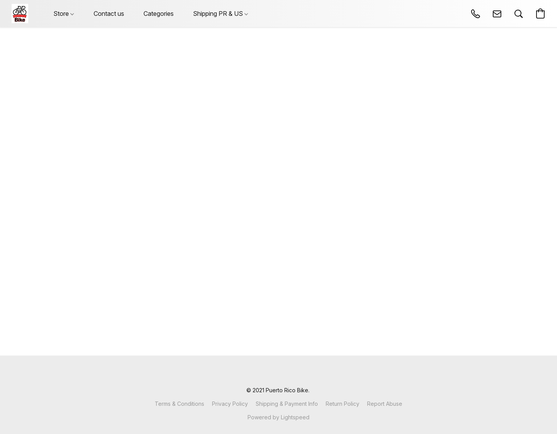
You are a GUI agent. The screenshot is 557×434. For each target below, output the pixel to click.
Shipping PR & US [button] (220, 13)
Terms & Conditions (179, 403)
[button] (20, 13)
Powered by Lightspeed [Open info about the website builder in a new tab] (278, 417)
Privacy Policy (230, 403)
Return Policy (342, 403)
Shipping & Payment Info (287, 403)
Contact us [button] (109, 13)
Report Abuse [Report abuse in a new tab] (384, 403)
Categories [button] (159, 13)
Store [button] (63, 13)
